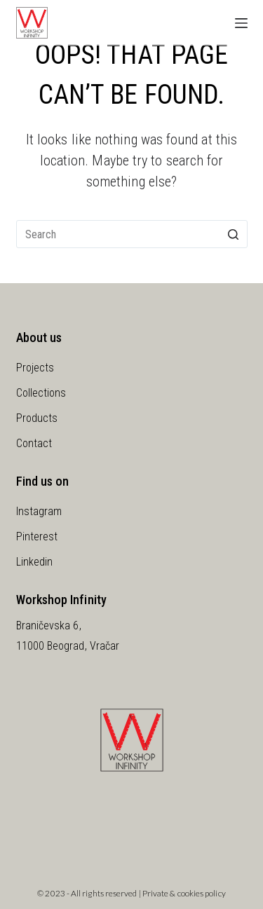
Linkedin (34, 561)
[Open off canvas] (241, 23)
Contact (34, 443)
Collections (41, 392)
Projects (35, 367)
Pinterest (37, 536)
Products (37, 418)
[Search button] (234, 234)
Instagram (39, 511)
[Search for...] (132, 234)
